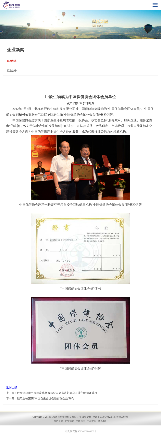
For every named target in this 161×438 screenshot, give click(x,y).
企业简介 (69, 421)
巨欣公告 (12, 70)
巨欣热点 (12, 60)
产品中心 (91, 421)
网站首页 (58, 421)
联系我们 (102, 421)
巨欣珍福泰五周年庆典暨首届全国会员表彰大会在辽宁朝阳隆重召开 (58, 392)
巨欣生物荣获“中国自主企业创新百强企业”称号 (46, 398)
